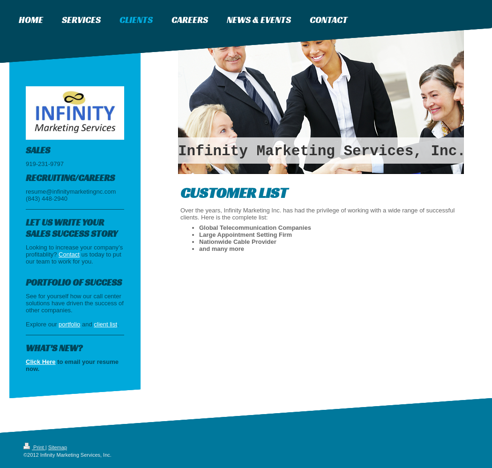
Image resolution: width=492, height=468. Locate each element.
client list (105, 324)
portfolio (69, 324)
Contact (69, 254)
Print (34, 447)
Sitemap (57, 447)
